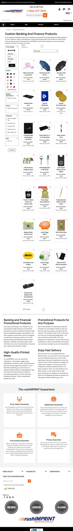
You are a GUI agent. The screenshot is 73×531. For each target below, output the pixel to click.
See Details (32, 2)
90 (24, 47)
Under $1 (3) (11, 126)
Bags (26, 24)
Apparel (12, 24)
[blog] (10, 497)
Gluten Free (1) (12, 98)
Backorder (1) (11, 129)
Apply (11, 65)
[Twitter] (7, 497)
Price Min (10, 54)
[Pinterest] (13, 497)
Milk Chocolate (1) (13, 108)
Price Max (10, 59)
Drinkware (40, 24)
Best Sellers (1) (12, 132)
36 (22, 47)
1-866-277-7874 (36, 11)
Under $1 (56, 24)
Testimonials (67, 20)
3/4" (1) (10, 141)
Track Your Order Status (63, 2)
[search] (34, 15)
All (27, 47)
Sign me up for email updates (14, 485)
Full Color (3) (11, 123)
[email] (15, 481)
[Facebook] (4, 497)
